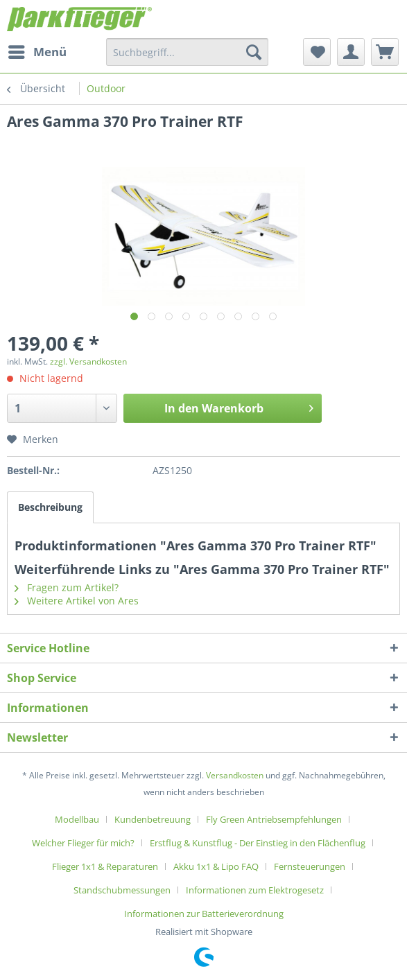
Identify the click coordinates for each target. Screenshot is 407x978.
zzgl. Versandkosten (88, 361)
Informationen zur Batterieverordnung (204, 913)
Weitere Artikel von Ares (77, 600)
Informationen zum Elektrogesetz (255, 890)
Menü (37, 50)
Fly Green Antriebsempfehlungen (274, 819)
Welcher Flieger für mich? (83, 843)
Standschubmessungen (122, 890)
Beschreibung (50, 507)
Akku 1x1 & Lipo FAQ (216, 866)
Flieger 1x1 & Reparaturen (105, 866)
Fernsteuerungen (309, 866)
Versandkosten (234, 775)
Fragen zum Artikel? (67, 587)
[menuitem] (36, 52)
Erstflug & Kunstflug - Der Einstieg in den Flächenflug (257, 843)
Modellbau (77, 819)
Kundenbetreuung (152, 819)
